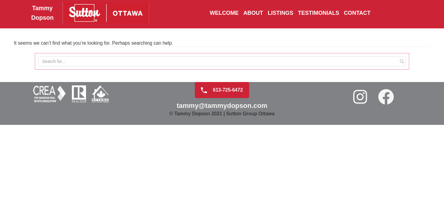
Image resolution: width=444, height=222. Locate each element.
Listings (280, 13)
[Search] (401, 63)
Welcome (224, 13)
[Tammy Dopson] (85, 13)
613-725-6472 (219, 184)
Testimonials (318, 13)
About (253, 13)
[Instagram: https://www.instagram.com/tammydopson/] (361, 191)
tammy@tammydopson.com (222, 200)
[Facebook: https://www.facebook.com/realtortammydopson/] (386, 191)
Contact (357, 13)
